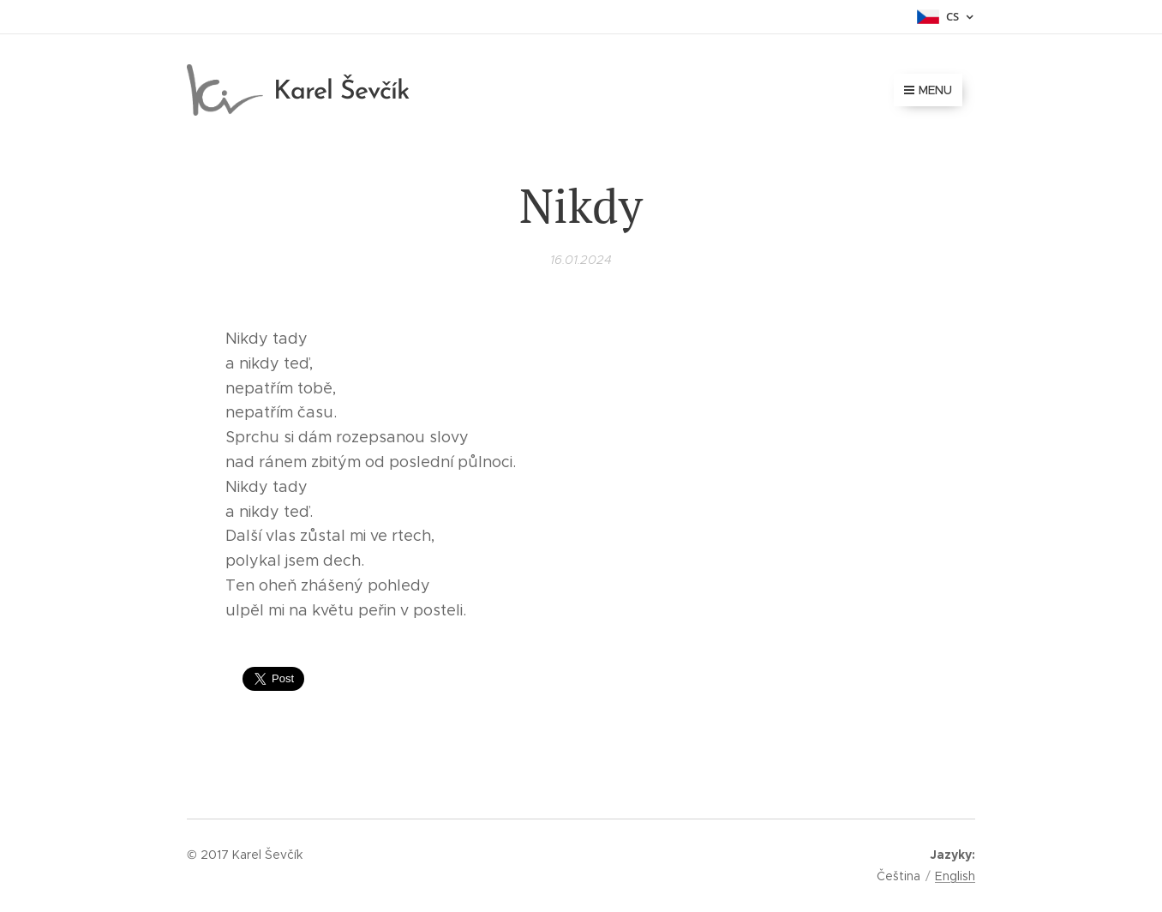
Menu (928, 90)
